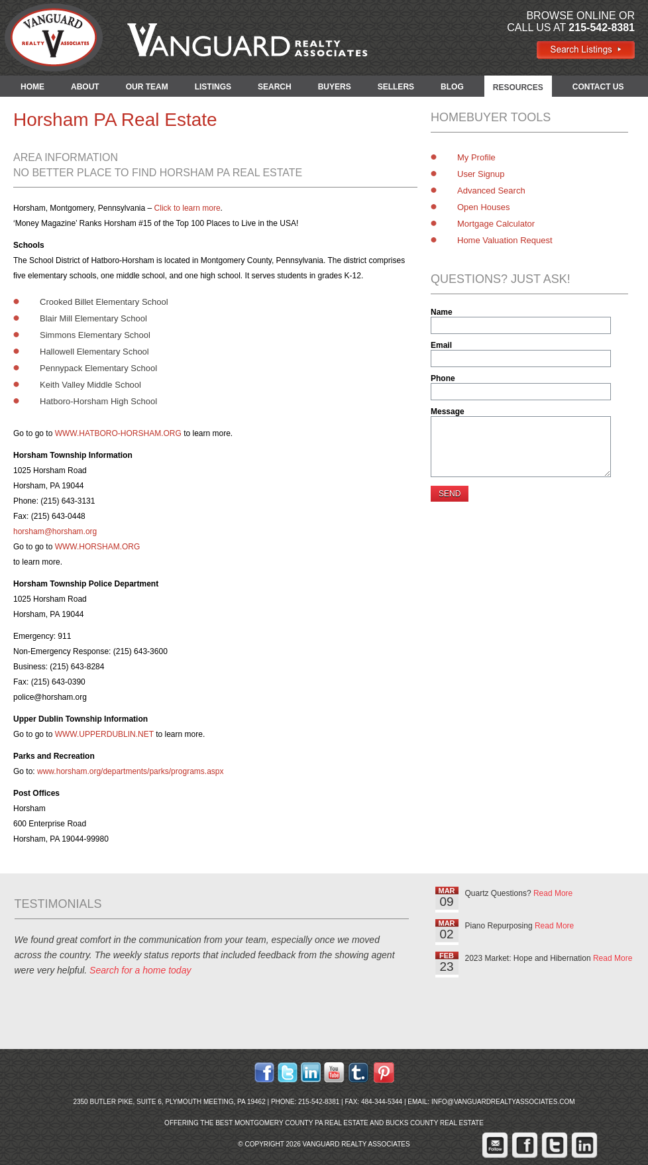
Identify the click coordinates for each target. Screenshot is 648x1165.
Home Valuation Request (505, 240)
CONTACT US (598, 86)
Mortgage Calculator (496, 224)
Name (442, 312)
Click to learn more (187, 208)
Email (441, 345)
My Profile (476, 157)
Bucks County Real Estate (435, 1123)
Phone (443, 378)
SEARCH (275, 86)
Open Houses (483, 207)
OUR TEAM (147, 86)
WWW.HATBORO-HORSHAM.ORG (118, 433)
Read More (552, 893)
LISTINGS (213, 86)
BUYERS (334, 86)
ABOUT (85, 86)
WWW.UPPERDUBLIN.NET (104, 734)
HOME (32, 86)
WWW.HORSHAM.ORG (97, 546)
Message (447, 411)
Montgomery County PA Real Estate (301, 1123)
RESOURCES (518, 87)
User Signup (481, 174)
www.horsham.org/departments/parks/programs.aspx (130, 771)
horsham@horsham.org (55, 531)
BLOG (452, 86)
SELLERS (396, 86)
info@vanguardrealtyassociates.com (503, 1101)
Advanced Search (491, 190)
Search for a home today (140, 970)
